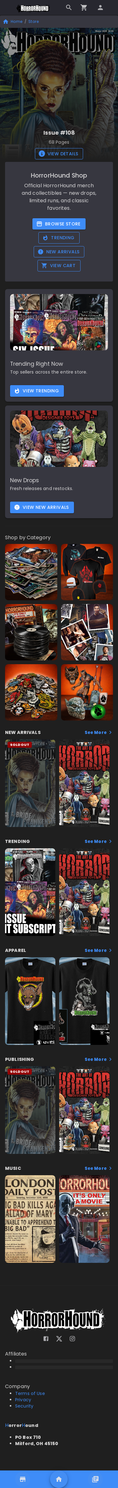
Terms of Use (30, 1393)
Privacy (23, 1400)
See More (99, 733)
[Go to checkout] (84, 7)
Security (24, 1406)
